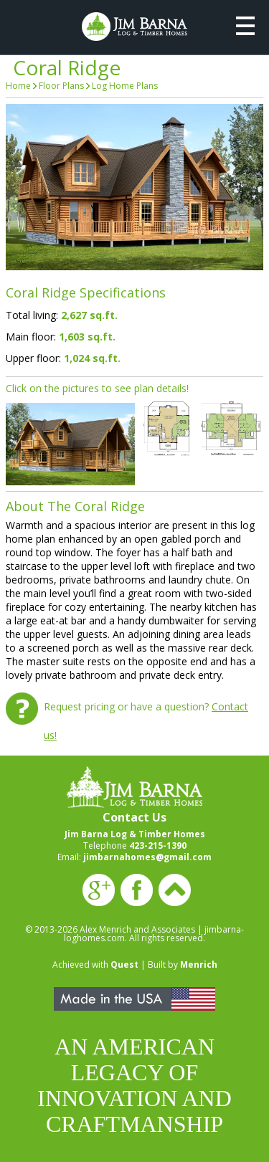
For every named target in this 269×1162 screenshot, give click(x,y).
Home (18, 86)
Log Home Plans (125, 86)
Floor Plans (61, 86)
